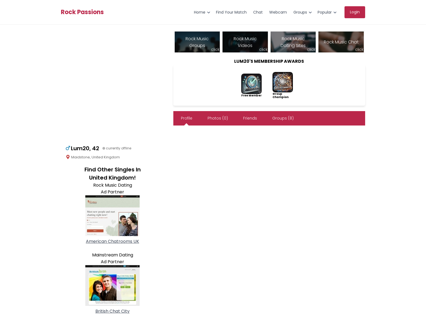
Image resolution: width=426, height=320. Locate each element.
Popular (325, 12)
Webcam (278, 12)
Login (355, 12)
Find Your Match (231, 12)
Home (199, 12)
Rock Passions (82, 12)
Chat (258, 12)
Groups (300, 12)
